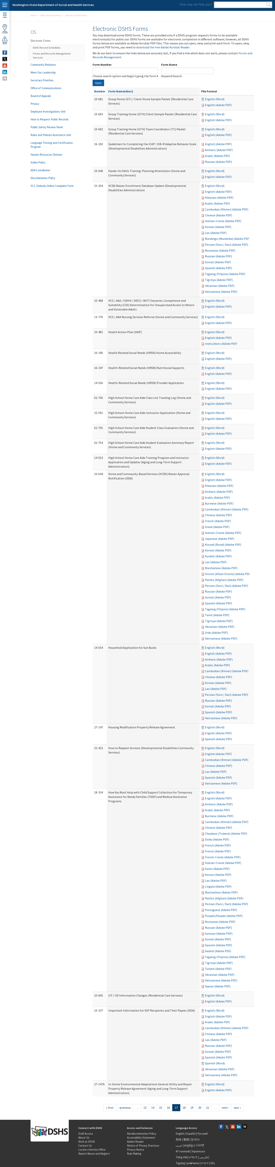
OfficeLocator (5, 29)
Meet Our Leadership (43, 72)
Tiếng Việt (182, 1157)
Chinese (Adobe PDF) (218, 215)
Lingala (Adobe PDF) (218, 886)
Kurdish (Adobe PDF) (218, 556)
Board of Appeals (41, 96)
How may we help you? (196, 4)
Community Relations (43, 64)
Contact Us (85, 1145)
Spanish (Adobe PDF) (218, 268)
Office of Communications (46, 88)
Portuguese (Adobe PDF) (221, 910)
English (180, 1133)
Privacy (35, 104)
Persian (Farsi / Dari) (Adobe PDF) (226, 244)
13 (144, 1107)
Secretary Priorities (42, 80)
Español (191, 1133)
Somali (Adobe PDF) (218, 262)
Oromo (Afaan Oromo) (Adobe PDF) (228, 574)
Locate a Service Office (92, 1149)
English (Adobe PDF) (218, 105)
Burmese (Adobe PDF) (219, 503)
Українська (198, 1151)
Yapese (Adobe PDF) (218, 986)
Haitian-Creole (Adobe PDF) (223, 221)
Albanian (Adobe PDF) (219, 197)
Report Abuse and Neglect (94, 1153)
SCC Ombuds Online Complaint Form (52, 186)
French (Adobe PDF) (218, 521)
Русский (202, 1133)
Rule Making (134, 1153)
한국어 (195, 1139)
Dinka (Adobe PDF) (217, 839)
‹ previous (124, 1107)
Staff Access (85, 1133)
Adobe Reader (135, 1141)
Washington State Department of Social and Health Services (53, 5)
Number (99, 91)
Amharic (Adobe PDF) (219, 150)
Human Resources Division (46, 154)
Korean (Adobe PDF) (218, 227)
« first (110, 1107)
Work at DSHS (86, 1141)
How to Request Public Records (50, 119)
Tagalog (180, 1163)
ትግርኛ (205, 1163)
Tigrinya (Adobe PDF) (219, 280)
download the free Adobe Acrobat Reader (162, 47)
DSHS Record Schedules (47, 47)
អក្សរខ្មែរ (188, 1145)
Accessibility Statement (141, 1137)
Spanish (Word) (215, 1063)
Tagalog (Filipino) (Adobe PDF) (225, 274)
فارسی (203, 1157)
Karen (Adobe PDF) (217, 869)
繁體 (186, 1139)
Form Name (169, 64)
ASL (213, 1163)
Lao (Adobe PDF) (215, 233)
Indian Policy (38, 162)
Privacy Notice (135, 1149)
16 (168, 1107)
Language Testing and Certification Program (52, 145)
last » (237, 1107)
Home (33, 15)
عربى (179, 1145)
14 (152, 1107)
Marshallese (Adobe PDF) (221, 568)
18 (184, 1107)
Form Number (102, 64)
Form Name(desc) (120, 91)
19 (191, 1107)
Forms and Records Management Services (52, 55)
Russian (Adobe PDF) (218, 162)
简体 (178, 1139)
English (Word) (214, 99)
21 (207, 1107)
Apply (98, 83)
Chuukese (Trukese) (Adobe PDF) (226, 833)
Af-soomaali (183, 1151)
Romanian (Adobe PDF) (220, 250)
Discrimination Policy (43, 178)
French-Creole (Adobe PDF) (222, 857)
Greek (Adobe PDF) (217, 527)
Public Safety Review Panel (47, 127)
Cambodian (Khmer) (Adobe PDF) (226, 209)
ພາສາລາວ (193, 1163)
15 (160, 1107)
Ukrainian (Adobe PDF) (219, 286)
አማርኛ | (194, 1157)
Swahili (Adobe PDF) (218, 951)
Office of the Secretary (50, 15)
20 (199, 1107)
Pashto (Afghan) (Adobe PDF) (224, 580)
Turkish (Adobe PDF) (218, 969)
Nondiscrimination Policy (141, 1133)
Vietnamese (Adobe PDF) (221, 292)
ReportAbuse (5, 40)
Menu (5, 15)
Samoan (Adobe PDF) (218, 933)
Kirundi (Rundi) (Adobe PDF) (223, 544)
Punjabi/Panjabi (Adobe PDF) (224, 916)
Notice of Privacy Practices (143, 1145)
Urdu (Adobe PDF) (216, 632)
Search (268, 5)
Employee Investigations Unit (48, 111)
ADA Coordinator (40, 170)
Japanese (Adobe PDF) (219, 539)
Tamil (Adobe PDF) (217, 615)
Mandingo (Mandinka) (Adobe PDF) (227, 239)
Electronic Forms (41, 40)
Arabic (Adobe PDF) (217, 156)
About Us (83, 1137)
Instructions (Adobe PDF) (221, 344)
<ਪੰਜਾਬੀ (199, 1145)
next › (225, 1107)
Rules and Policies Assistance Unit (51, 135)
